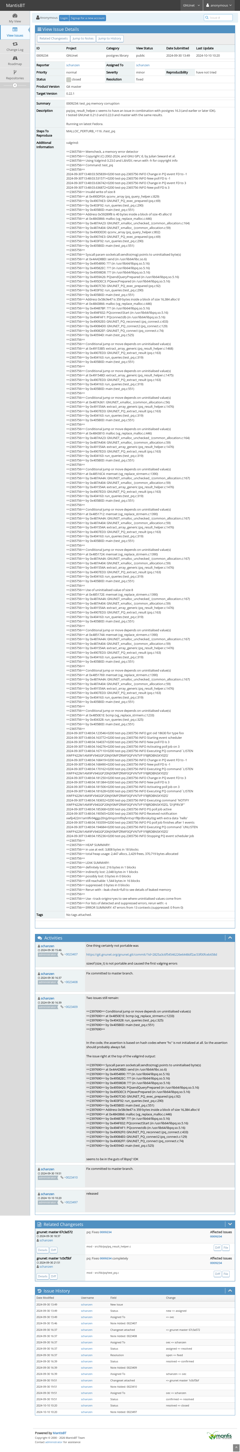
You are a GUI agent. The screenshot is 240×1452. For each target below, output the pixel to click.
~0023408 (71, 982)
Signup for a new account (88, 18)
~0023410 (71, 1177)
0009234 (106, 1232)
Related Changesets (54, 38)
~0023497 (71, 1202)
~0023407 (71, 954)
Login (64, 18)
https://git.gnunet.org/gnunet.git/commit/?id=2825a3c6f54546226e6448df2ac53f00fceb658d (151, 954)
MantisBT (59, 1433)
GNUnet (191, 5)
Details (42, 1250)
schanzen (73, 65)
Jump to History (110, 38)
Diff (53, 1250)
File (226, 1248)
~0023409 (71, 1007)
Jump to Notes (83, 38)
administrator (54, 1442)
